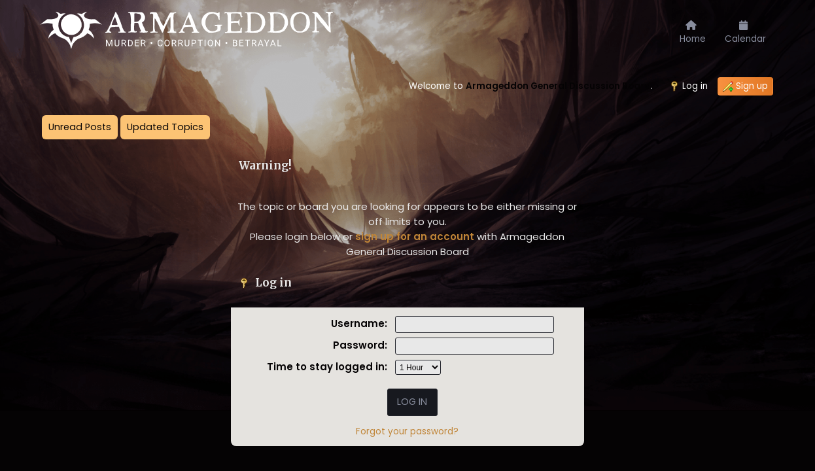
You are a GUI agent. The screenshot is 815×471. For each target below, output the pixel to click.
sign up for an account (414, 236)
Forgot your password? (407, 431)
